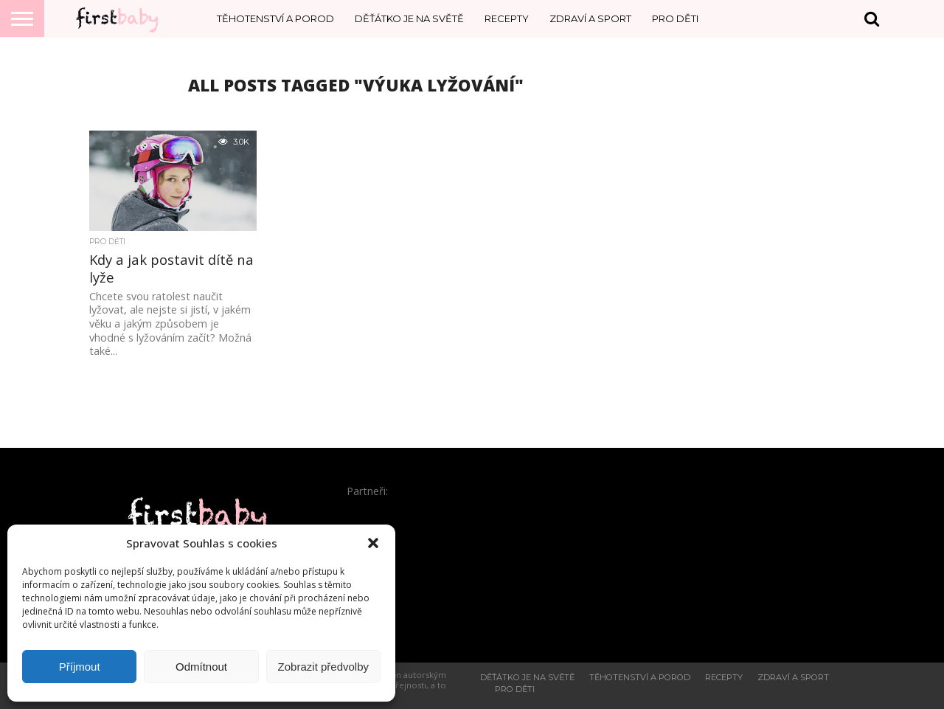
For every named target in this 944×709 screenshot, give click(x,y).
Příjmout (79, 666)
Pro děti (675, 18)
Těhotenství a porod (275, 18)
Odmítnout (201, 666)
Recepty (507, 18)
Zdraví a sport (590, 18)
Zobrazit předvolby (323, 666)
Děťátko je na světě (409, 18)
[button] (373, 543)
